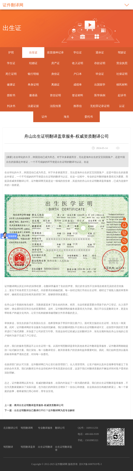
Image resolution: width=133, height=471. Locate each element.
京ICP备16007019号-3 (90, 464)
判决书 (11, 106)
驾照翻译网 (27, 428)
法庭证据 (33, 106)
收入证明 (77, 63)
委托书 (89, 116)
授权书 (11, 95)
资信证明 (55, 95)
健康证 (11, 84)
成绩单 (77, 84)
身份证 (55, 73)
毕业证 (100, 73)
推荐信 (77, 106)
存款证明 (99, 63)
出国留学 (99, 84)
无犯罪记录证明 (99, 106)
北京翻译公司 (10, 428)
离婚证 (55, 84)
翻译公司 (60, 428)
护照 (11, 52)
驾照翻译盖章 (28, 447)
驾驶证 (122, 52)
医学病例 (99, 95)
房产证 (55, 63)
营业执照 (121, 63)
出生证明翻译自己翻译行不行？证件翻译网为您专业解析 (44, 410)
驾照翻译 (8, 447)
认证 (122, 106)
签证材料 (77, 95)
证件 (44, 116)
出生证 (33, 52)
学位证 (77, 52)
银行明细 (33, 73)
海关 (66, 116)
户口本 (77, 73)
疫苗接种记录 (55, 52)
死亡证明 (11, 73)
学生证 (11, 63)
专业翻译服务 (45, 428)
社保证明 (121, 73)
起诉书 (122, 95)
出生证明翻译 (45, 447)
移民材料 (121, 84)
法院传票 (55, 106)
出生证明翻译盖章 (63, 448)
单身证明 (33, 84)
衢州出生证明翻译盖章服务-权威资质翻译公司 (39, 405)
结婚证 (33, 63)
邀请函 (33, 95)
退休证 (100, 52)
